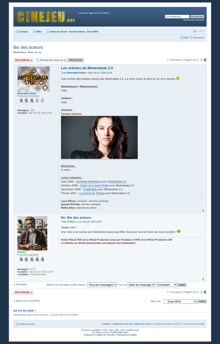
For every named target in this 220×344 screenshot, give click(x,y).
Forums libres (77, 31)
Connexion (198, 37)
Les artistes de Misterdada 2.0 (87, 68)
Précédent (21, 284)
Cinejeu (23, 31)
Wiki (39, 31)
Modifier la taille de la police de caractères (201, 31)
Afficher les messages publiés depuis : (82, 284)
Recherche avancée (193, 19)
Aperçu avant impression (194, 31)
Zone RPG (92, 31)
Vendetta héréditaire (88, 181)
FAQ (185, 37)
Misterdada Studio (76, 73)
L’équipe (106, 323)
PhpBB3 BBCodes (119, 332)
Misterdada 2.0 (117, 181)
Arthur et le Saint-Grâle (94, 185)
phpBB (96, 330)
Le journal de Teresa (91, 193)
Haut (203, 210)
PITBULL (71, 222)
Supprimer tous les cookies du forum (132, 323)
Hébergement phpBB (127, 335)
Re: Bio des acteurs (76, 217)
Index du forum (58, 31)
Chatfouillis (90, 189)
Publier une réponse (23, 60)
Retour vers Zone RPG (28, 300)
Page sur (191, 59)
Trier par (136, 284)
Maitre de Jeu (35, 52)
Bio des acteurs (28, 47)
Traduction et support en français (99, 335)
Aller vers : (156, 301)
